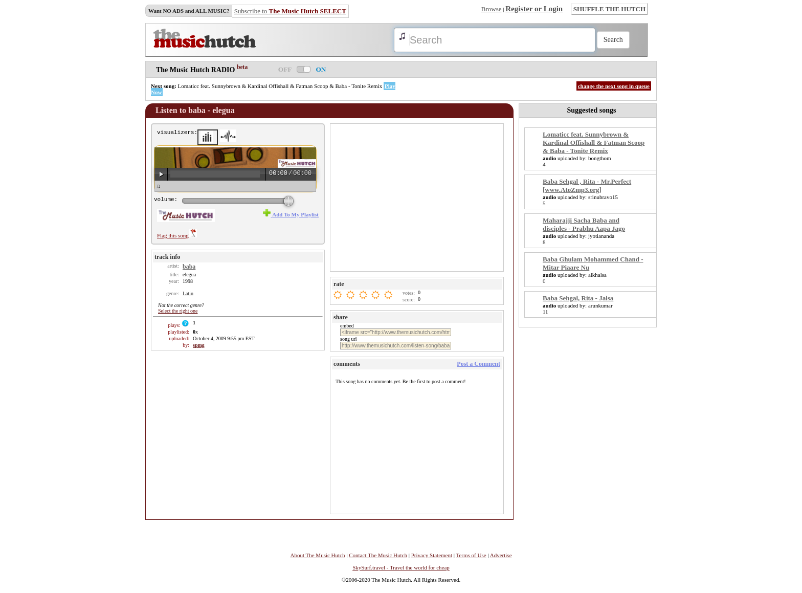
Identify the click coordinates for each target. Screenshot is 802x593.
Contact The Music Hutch (378, 555)
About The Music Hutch (317, 555)
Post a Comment (478, 363)
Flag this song (177, 235)
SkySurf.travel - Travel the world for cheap (401, 567)
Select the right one (177, 311)
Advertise (501, 555)
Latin (188, 293)
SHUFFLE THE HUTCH (609, 9)
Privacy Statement (431, 555)
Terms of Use (471, 555)
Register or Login (534, 9)
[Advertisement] (418, 197)
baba (189, 266)
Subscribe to (290, 11)
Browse (491, 9)
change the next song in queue (614, 86)
